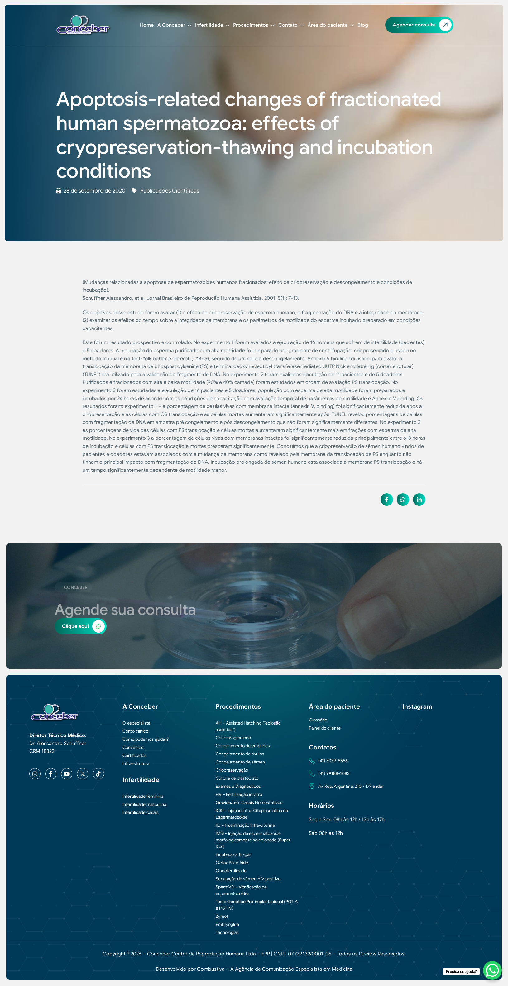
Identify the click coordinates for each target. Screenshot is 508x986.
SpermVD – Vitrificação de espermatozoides (241, 890)
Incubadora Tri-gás (234, 854)
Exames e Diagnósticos (238, 786)
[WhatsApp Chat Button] (492, 970)
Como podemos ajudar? (145, 739)
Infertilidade (212, 25)
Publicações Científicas (169, 190)
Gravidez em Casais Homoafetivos (249, 802)
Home (147, 25)
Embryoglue (227, 924)
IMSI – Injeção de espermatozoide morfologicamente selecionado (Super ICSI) (253, 839)
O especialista (136, 723)
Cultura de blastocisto (237, 778)
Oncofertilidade (231, 871)
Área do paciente (331, 25)
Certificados (134, 755)
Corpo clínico (135, 731)
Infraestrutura (135, 763)
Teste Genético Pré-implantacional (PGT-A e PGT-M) (257, 905)
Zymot (222, 916)
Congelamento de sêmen (240, 762)
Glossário (318, 720)
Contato (291, 25)
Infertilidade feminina (142, 796)
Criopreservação (232, 770)
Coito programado (233, 737)
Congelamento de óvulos (240, 754)
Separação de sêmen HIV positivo (248, 879)
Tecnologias (227, 932)
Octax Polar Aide (232, 862)
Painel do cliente (325, 728)
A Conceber (174, 25)
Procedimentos (254, 25)
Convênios (132, 747)
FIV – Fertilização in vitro (239, 794)
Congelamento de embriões (243, 746)
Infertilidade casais (140, 812)
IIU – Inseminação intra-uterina (245, 825)
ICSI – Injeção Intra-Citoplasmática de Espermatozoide (252, 814)
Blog (362, 25)
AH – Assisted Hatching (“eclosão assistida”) (248, 726)
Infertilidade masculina (144, 804)
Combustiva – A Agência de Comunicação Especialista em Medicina (274, 969)
